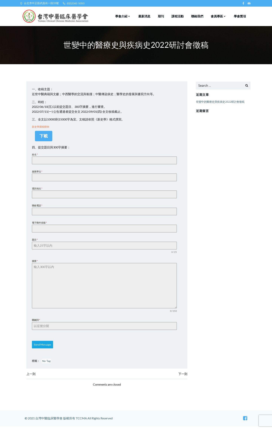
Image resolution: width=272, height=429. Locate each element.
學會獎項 (240, 16)
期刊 (161, 16)
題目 (35, 241)
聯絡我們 (197, 16)
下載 (44, 136)
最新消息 (144, 16)
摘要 (35, 262)
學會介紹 (123, 16)
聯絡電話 (37, 206)
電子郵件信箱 (39, 224)
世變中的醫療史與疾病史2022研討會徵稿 (220, 102)
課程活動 (177, 16)
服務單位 (37, 172)
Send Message (43, 346)
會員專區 (218, 16)
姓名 (35, 155)
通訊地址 (37, 189)
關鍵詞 (36, 322)
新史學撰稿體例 (41, 127)
